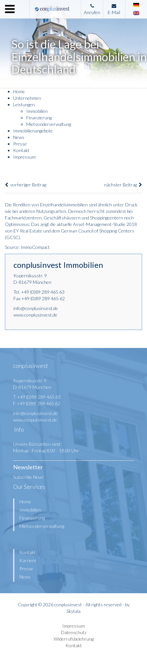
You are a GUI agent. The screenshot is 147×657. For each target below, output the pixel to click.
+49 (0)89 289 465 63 (42, 292)
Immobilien (37, 111)
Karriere (27, 560)
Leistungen (24, 104)
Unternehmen (27, 98)
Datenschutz (73, 632)
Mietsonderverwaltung (48, 124)
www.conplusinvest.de (35, 315)
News (18, 137)
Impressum (24, 157)
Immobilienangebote (33, 130)
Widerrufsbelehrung (74, 639)
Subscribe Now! (28, 477)
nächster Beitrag (123, 184)
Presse (20, 144)
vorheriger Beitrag (25, 184)
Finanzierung (39, 117)
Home (19, 91)
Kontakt (21, 150)
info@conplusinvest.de (35, 308)
